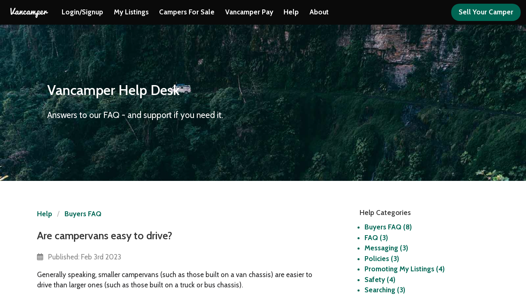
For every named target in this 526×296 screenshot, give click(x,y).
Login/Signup (82, 12)
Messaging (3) (386, 248)
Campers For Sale (187, 12)
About (319, 12)
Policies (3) (382, 258)
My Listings (131, 12)
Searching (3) (385, 290)
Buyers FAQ (83, 214)
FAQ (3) (376, 238)
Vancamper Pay (249, 12)
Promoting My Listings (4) (405, 269)
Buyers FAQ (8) (388, 227)
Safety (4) (380, 279)
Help (291, 12)
